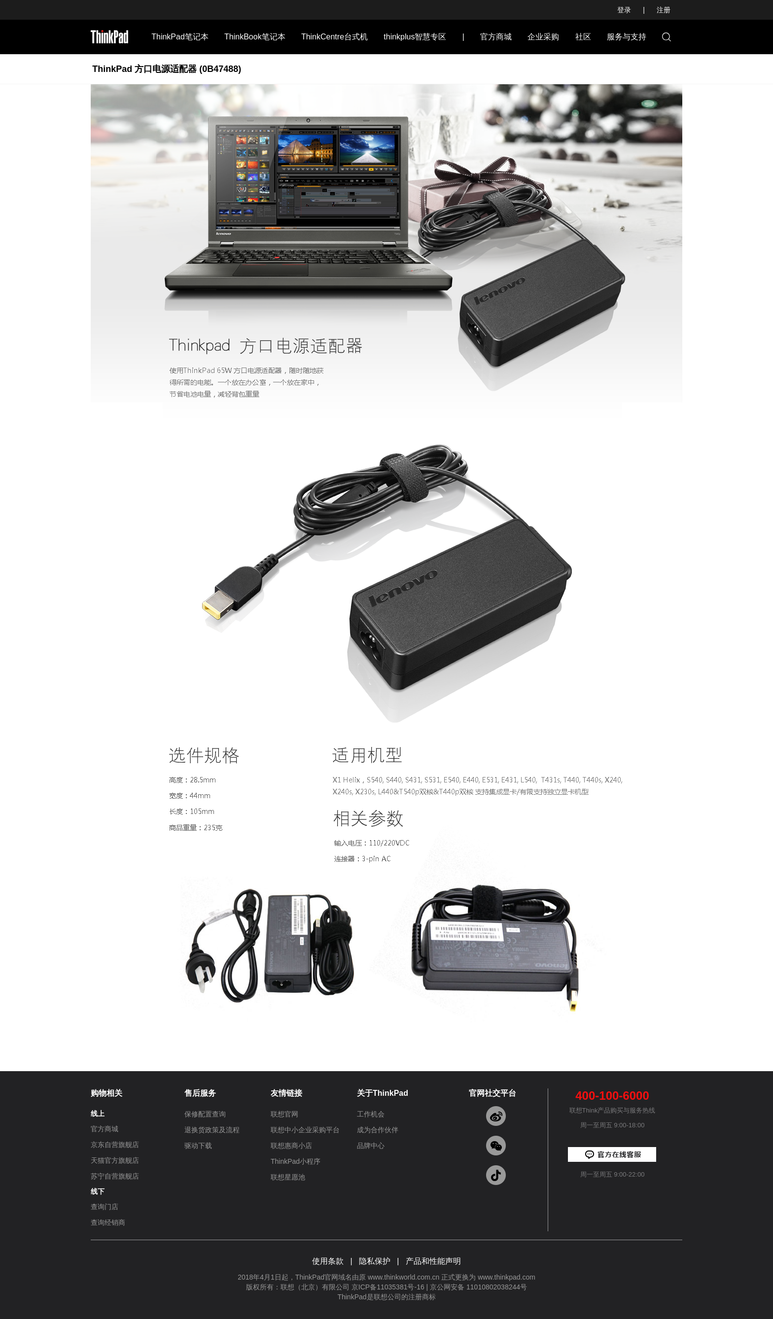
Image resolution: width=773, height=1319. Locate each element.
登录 (624, 10)
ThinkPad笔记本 (180, 37)
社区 (583, 37)
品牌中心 (371, 1146)
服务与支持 (626, 37)
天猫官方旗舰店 (115, 1160)
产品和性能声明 (433, 1261)
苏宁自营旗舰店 (115, 1176)
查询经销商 (108, 1222)
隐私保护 (374, 1261)
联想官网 (284, 1114)
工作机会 (371, 1114)
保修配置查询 (205, 1114)
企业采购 (543, 37)
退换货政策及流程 (212, 1130)
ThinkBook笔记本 (254, 37)
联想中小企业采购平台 (305, 1130)
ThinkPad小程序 (295, 1161)
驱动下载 (198, 1146)
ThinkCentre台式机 (334, 37)
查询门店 (104, 1207)
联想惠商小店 (291, 1146)
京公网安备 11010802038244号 (478, 1287)
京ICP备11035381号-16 (387, 1287)
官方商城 (496, 37)
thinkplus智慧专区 (415, 37)
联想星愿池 (288, 1177)
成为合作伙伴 (377, 1130)
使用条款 (328, 1261)
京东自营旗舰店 (115, 1145)
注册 (663, 10)
